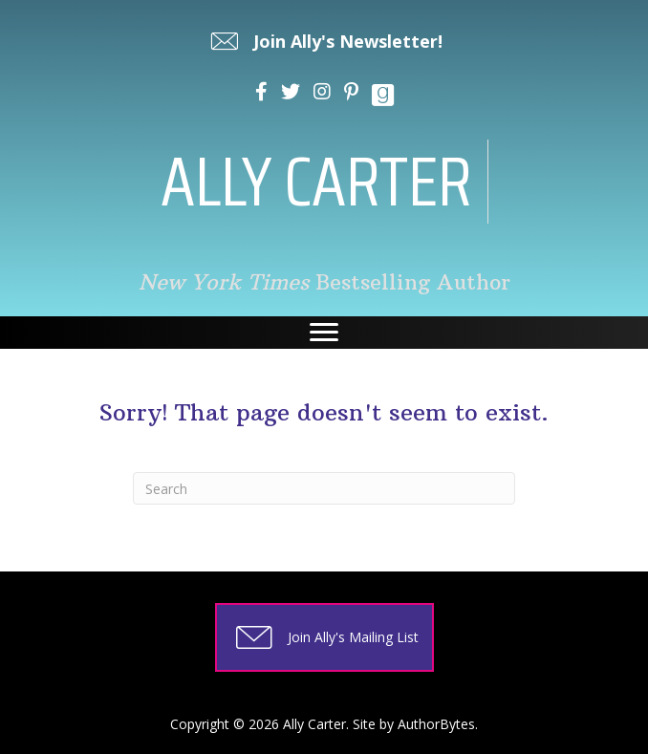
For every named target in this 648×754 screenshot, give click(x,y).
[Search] (324, 488)
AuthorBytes (436, 724)
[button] (324, 41)
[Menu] (324, 332)
